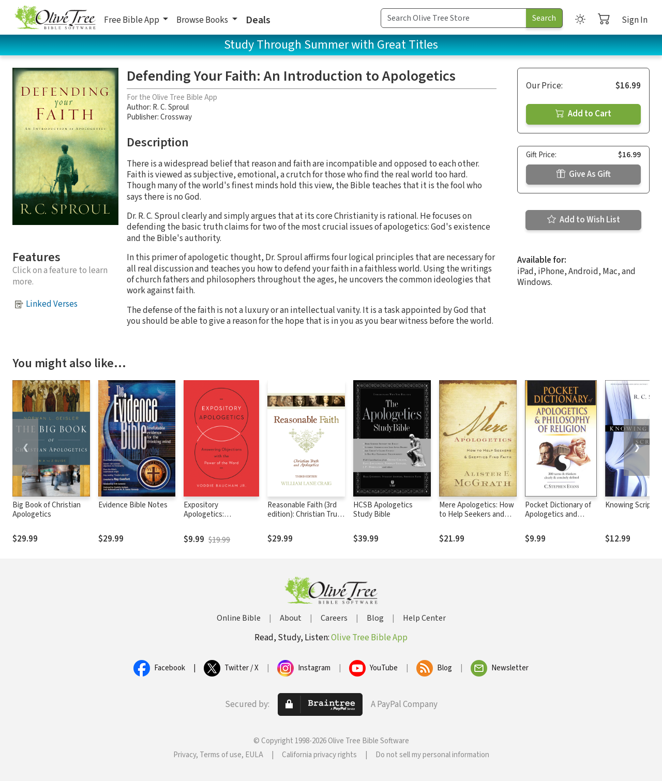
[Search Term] (453, 18)
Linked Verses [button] (52, 304)
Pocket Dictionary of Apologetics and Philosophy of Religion (560, 515)
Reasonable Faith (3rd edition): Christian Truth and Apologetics (305, 515)
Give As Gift (583, 174)
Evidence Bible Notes (133, 505)
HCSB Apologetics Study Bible (383, 510)
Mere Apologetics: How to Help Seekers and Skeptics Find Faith (476, 515)
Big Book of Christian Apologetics (46, 510)
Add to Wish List (583, 220)
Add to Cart (583, 114)
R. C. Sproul (171, 107)
